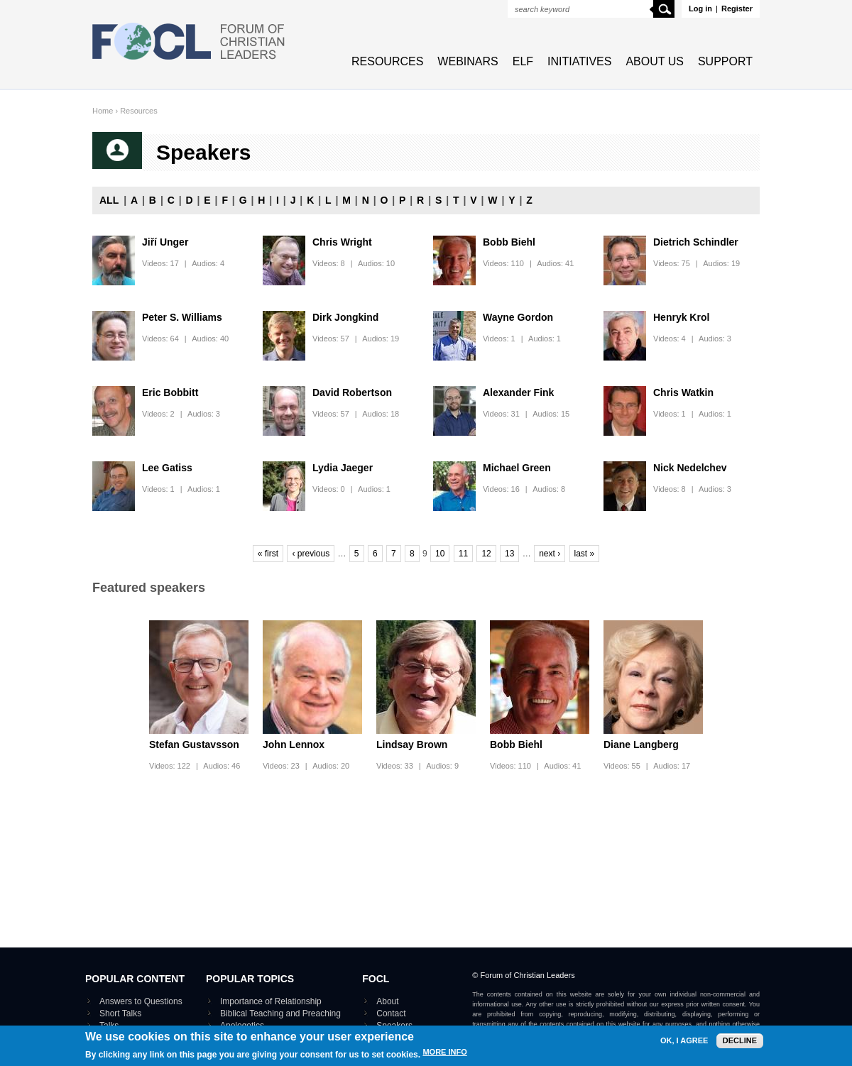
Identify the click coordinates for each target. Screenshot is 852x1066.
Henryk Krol (681, 317)
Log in (700, 8)
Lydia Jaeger (342, 467)
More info (444, 1057)
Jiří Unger (165, 242)
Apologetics (242, 1026)
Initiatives (579, 61)
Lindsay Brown (411, 744)
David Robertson (352, 392)
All (109, 200)
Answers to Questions (140, 1001)
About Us (655, 61)
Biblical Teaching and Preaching (280, 1013)
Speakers (394, 1026)
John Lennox (293, 744)
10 (439, 554)
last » (584, 554)
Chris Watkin (683, 392)
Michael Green (517, 467)
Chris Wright (342, 242)
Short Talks (120, 1013)
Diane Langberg (641, 744)
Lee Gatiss (167, 467)
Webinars (467, 61)
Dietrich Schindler (695, 242)
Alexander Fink (518, 392)
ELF (523, 61)
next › (549, 554)
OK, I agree (684, 1045)
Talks (109, 1026)
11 (463, 554)
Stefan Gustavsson (194, 744)
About (387, 1001)
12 (486, 554)
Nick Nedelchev (690, 467)
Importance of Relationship (271, 1001)
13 (509, 554)
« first (268, 554)
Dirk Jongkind (345, 317)
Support (725, 61)
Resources (387, 61)
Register (737, 8)
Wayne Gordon (518, 317)
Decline (740, 1044)
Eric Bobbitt (170, 392)
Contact (390, 1013)
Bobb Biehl (509, 242)
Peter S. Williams (182, 317)
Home (102, 110)
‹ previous (310, 554)
